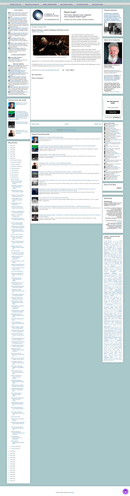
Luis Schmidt (114, 124)
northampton (119, 313)
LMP (117, 302)
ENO (105, 283)
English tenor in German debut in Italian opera (51, 137)
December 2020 (15, 160)
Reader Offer (107, 328)
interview (106, 297)
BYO (109, 263)
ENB (112, 281)
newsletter (106, 311)
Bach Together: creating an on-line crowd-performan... (17, 307)
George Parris (114, 152)
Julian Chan (112, 151)
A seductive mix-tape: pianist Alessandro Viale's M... (18, 291)
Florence (113, 287)
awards (120, 244)
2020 (11, 158)
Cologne (106, 271)
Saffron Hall (111, 332)
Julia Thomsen (114, 138)
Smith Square (119, 336)
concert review (110, 273)
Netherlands (114, 308)
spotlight (119, 340)
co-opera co (116, 270)
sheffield (106, 336)
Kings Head (109, 298)
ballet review (112, 246)
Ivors (121, 296)
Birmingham (107, 252)
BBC (110, 250)
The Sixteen (118, 347)
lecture (109, 299)
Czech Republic (118, 276)
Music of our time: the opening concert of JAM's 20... (17, 355)
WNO (117, 359)
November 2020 (15, 162)
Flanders (109, 287)
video (115, 352)
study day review (108, 343)
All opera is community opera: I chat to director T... (17, 208)
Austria (117, 244)
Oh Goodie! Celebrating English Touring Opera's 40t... (17, 367)
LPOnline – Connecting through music (16, 215)
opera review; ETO (112, 319)
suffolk (115, 343)
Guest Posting (111, 293)
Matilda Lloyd (114, 179)
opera (120, 315)
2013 (11, 464)
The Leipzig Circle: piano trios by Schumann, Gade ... (18, 220)
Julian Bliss (114, 177)
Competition (113, 271)
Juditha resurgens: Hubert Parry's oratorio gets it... (17, 327)
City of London (115, 269)
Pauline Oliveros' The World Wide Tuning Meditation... (18, 227)
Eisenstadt (106, 281)
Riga (115, 329)
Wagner (120, 352)
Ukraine (114, 350)
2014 (11, 461)
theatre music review (109, 348)
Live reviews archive (66, 4)
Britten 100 (115, 255)
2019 (11, 451)
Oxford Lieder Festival (113, 321)
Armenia (110, 244)
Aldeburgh (106, 243)
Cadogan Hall (118, 263)
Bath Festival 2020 (15, 416)
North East (106, 313)
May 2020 (13, 175)
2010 (11, 470)
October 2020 (14, 164)
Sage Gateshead (118, 332)
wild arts (115, 357)
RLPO (117, 329)
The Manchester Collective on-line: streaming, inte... (17, 253)
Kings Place (116, 298)
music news (114, 307)
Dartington (110, 277)
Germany (120, 288)
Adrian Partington (115, 129)
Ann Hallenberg (117, 164)
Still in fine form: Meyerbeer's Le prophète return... (17, 442)
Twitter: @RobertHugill (50, 4)
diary (120, 277)
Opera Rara (114, 318)
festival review (110, 286)
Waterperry (110, 353)
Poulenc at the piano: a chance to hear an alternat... (16, 377)
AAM (120, 241)
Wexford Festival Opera (115, 356)
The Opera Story (111, 346)
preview (42, 31)
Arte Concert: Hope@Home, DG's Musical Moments (18, 212)
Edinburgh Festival (117, 280)
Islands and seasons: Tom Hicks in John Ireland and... (17, 275)
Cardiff (115, 264)
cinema (110, 269)
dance (105, 277)
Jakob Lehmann (115, 175)
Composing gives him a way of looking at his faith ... (17, 342)
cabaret (112, 263)
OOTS (117, 315)
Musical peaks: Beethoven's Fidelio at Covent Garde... (17, 399)
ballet (108, 246)
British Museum (119, 254)
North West (113, 313)
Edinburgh (110, 280)
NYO (121, 314)
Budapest (120, 256)
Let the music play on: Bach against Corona (17, 268)
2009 (11, 472)
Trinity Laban (115, 349)
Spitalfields (106, 340)
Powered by (113, 117)
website (120, 353)
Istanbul (115, 296)
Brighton (110, 254)
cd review (111, 266)
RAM (118, 327)
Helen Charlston (117, 133)
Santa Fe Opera (115, 333)
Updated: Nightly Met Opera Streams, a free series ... (17, 265)
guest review (118, 293)
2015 (11, 459)
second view (119, 334)
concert (120, 271)
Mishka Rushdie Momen (115, 167)
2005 (11, 480)
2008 (11, 474)
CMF (111, 270)
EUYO (105, 284)
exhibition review (110, 284)
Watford (115, 353)
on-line (111, 315)
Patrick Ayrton (114, 166)
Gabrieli (105, 288)
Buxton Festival (116, 257)
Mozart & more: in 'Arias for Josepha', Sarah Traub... (17, 358)
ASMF (113, 244)
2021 (11, 156)
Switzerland (106, 344)
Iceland (117, 295)
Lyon (121, 303)
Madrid (105, 304)
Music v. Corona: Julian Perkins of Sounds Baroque (16, 182)
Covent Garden (110, 276)
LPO (115, 303)
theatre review (118, 348)
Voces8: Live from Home (17, 234)
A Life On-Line (108, 241)
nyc (118, 314)
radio (115, 327)
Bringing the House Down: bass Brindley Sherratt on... (17, 404)
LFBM (118, 300)
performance (119, 322)
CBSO (118, 264)
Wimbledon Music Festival (109, 359)
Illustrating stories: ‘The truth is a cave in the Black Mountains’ (55, 163)
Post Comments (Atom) (70, 130)
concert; (120, 273)
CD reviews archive (82, 4)
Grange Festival (118, 291)
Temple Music (116, 344)
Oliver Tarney (114, 140)
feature (115, 284)
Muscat (114, 306)
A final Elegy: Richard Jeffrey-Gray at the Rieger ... (16, 279)
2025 (11, 147)
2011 (11, 468)
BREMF (106, 254)
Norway (115, 314)
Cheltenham (111, 267)
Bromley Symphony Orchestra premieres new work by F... (18, 433)
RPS (115, 331)
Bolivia (112, 252)
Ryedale (106, 332)
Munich (120, 304)
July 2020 (13, 170)
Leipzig (105, 300)
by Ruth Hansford (112, 261)
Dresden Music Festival (114, 279)
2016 (11, 457)
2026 (11, 145)
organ (118, 319)
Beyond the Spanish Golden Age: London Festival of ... (17, 424)
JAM (105, 298)
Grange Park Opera (109, 292)
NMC (112, 311)
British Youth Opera (108, 255)
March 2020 (14, 179)
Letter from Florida (112, 300)
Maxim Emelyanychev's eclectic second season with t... (17, 372)
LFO (121, 300)
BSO (117, 256)
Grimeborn (119, 292)
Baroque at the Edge (117, 247)
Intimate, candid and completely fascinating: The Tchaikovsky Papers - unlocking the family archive (64, 206)
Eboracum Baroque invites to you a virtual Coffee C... (17, 243)
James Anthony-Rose (111, 160)
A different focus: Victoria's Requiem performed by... (17, 385)
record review (113, 328)
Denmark (115, 277)
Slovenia (113, 336)
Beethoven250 (113, 251)
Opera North (107, 318)
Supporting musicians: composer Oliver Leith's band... (17, 315)
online (37, 31)
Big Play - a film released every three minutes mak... (17, 238)
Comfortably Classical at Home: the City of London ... (17, 187)
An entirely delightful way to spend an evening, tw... (17, 339)
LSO (118, 303)
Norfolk (120, 311)
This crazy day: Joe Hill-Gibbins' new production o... (17, 335)
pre (117, 325)
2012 (11, 466)
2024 (11, 149)
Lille (109, 302)
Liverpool (113, 302)
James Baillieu (112, 128)
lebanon (105, 299)
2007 (11, 476)
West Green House (117, 354)
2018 (11, 453)
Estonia (114, 283)
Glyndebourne (118, 290)
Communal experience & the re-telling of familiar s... (17, 409)
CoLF (120, 270)
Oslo (121, 319)
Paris (112, 322)
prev (121, 325)
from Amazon (112, 205)
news (120, 310)
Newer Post (35, 124)
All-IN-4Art (112, 243)
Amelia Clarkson (114, 156)
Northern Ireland (108, 314)
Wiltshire (120, 357)
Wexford (106, 356)
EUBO (120, 283)
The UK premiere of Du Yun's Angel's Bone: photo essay (54, 197)
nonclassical (115, 311)
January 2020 (14, 448)
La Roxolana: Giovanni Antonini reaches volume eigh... (17, 363)
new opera (106, 310)
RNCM (120, 329)
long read (112, 303)
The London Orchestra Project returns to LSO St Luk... (17, 413)
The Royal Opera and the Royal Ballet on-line (17, 283)
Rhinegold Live (110, 329)
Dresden (106, 279)
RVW (120, 331)
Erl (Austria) (109, 283)
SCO (121, 333)
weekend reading (107, 354)
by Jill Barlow (114, 260)
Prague (114, 325)
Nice (109, 311)
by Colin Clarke (116, 259)
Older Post (97, 124)
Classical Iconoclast (119, 221)
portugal (109, 325)
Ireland (111, 296)
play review (119, 323)
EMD (110, 281)
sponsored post (113, 340)
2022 (11, 154)
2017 (11, 455)
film (114, 286)
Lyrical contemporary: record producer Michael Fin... (17, 323)
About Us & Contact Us (32, 4)
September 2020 (15, 166)
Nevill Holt (119, 308)
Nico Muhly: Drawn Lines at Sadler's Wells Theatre (17, 346)
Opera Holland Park (109, 317)
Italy (118, 296)
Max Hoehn (112, 136)
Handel (112, 295)
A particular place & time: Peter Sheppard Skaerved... (17, 258)
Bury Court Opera (107, 257)
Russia (117, 331)
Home (67, 124)
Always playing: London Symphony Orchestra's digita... (17, 302)
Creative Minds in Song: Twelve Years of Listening (52, 154)
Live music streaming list (17, 271)
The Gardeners (112, 345)
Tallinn (110, 344)
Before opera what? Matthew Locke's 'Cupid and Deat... (17, 350)
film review (117, 286)
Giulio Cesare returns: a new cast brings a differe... (16, 394)
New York (111, 310)
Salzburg (106, 333)
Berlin (120, 251)
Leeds (112, 299)
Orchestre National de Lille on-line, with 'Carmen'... (17, 287)
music (117, 306)
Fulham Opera (118, 287)
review (105, 329)
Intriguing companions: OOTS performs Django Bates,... (17, 382)
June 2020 (14, 172)
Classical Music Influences (110, 80)
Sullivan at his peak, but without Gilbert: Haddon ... (17, 192)
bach (105, 246)
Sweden (120, 343)
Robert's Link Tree (15, 4)
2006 (11, 478)
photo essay (113, 323)
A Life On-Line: (115, 241)
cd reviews (119, 266)
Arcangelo (106, 244)
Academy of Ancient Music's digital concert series (17, 195)
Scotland (106, 335)
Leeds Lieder (118, 299)
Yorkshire (111, 360)
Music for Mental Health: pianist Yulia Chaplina (17, 223)
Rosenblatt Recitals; (109, 331)
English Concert (118, 281)
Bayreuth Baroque (111, 248)
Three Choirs (107, 349)
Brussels (113, 256)
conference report (108, 274)
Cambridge (106, 264)
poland (105, 325)
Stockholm (106, 341)
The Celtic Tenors (110, 127)
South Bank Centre (116, 338)
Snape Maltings (108, 337)
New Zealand (115, 310)
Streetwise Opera (118, 341)
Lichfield (106, 302)
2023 (11, 152)
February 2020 (15, 446)
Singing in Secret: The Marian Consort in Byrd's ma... (17, 247)
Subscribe (112, 112)
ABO (105, 242)
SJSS (109, 336)
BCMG (105, 251)
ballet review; (119, 246)
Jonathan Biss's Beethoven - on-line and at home (17, 295)
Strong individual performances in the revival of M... (16, 438)
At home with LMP (15, 250)
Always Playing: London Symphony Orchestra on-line (17, 231)
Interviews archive (97, 4)
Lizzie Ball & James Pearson (112, 153)
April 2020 (13, 177)
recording (120, 328)
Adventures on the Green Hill (114, 242)
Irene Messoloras (115, 132)
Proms (112, 327)
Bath (105, 248)
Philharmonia (107, 323)
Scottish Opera (112, 334)
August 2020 (14, 168)
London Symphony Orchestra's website (52, 64)
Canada (111, 264)
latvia (121, 298)
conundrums (114, 274)
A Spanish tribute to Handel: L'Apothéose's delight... (17, 311)
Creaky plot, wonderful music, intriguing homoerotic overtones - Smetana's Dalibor (60, 171)
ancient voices (118, 243)
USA (117, 350)
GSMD (105, 293)
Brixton (109, 256)
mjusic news (115, 304)
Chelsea (106, 267)
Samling (110, 333)
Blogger (72, 492)
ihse (121, 295)
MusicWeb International (116, 224)
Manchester (110, 304)
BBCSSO (120, 250)
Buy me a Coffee (115, 91)
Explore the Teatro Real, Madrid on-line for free (17, 298)
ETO (117, 283)
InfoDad (120, 228)
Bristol (113, 254)
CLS (108, 270)
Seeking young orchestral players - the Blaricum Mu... (17, 390)
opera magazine (118, 317)
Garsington (110, 288)
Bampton (106, 247)
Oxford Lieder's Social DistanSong (16, 204)
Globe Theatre (108, 289)
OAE (108, 315)
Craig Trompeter (109, 148)
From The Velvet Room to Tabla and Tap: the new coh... (17, 428)
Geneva (115, 288)
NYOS (105, 315)
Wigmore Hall (108, 357)
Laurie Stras (108, 171)
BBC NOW (114, 250)
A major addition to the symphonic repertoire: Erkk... (17, 200)
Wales (105, 353)
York (108, 360)
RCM (120, 327)
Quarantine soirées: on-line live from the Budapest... (17, 331)
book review (118, 252)
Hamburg (106, 295)
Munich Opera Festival (108, 306)
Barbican (110, 247)
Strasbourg (111, 341)
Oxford (105, 321)
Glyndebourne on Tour (109, 291)
